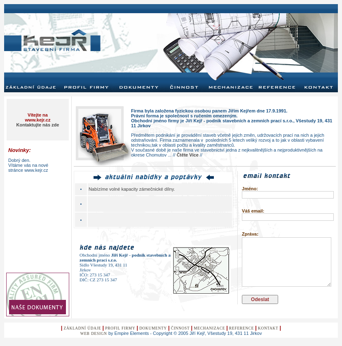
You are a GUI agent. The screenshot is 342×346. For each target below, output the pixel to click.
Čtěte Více (188, 154)
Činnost (180, 328)
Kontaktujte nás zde (37, 124)
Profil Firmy (120, 328)
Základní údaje (82, 328)
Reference (241, 328)
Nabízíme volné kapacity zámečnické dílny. (132, 189)
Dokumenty (153, 328)
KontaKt (268, 328)
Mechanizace (209, 328)
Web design (93, 334)
